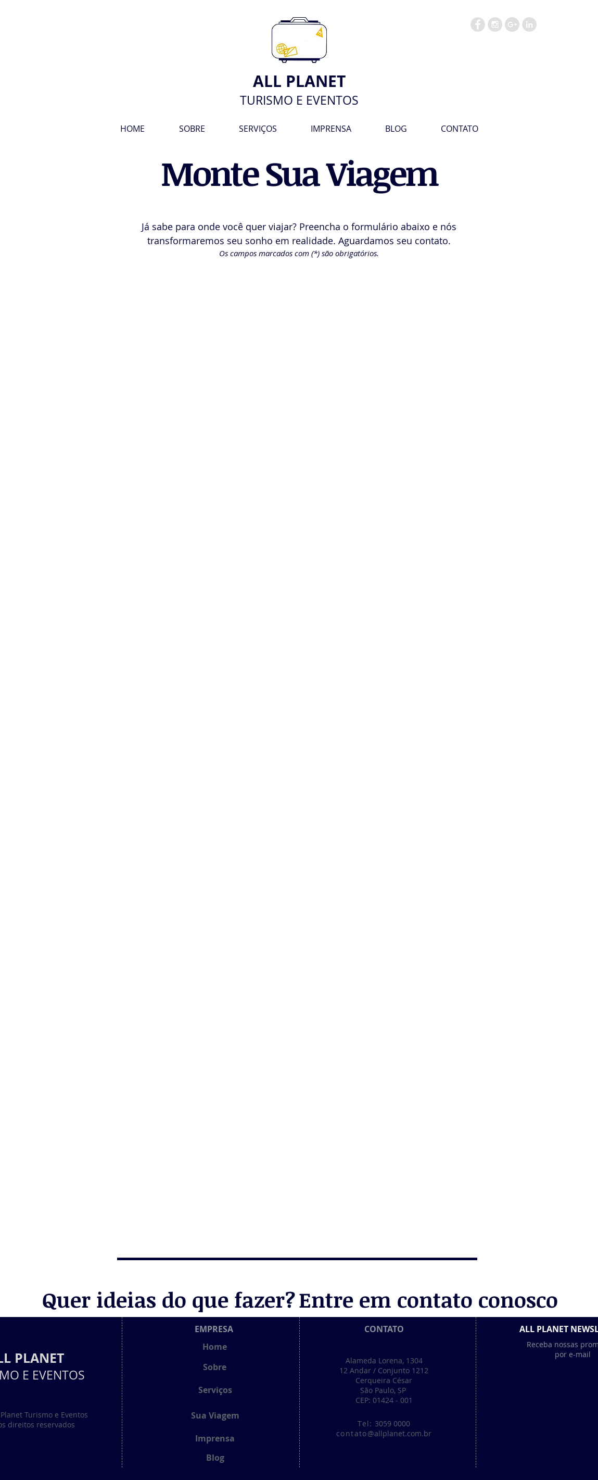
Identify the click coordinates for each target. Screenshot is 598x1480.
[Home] (214, 1346)
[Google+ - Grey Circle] (512, 24)
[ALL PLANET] (299, 81)
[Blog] (215, 1457)
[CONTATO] (384, 1329)
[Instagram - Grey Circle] (495, 24)
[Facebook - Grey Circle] (477, 24)
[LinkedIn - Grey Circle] (529, 24)
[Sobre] (215, 1367)
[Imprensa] (215, 1438)
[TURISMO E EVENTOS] (299, 100)
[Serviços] (215, 1390)
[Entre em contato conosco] (428, 1299)
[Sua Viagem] (215, 1415)
